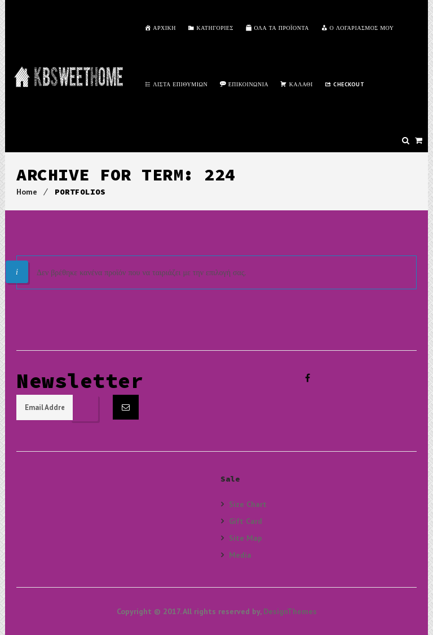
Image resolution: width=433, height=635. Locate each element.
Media (240, 554)
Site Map (245, 538)
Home (26, 192)
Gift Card (245, 521)
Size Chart (248, 504)
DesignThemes (290, 611)
